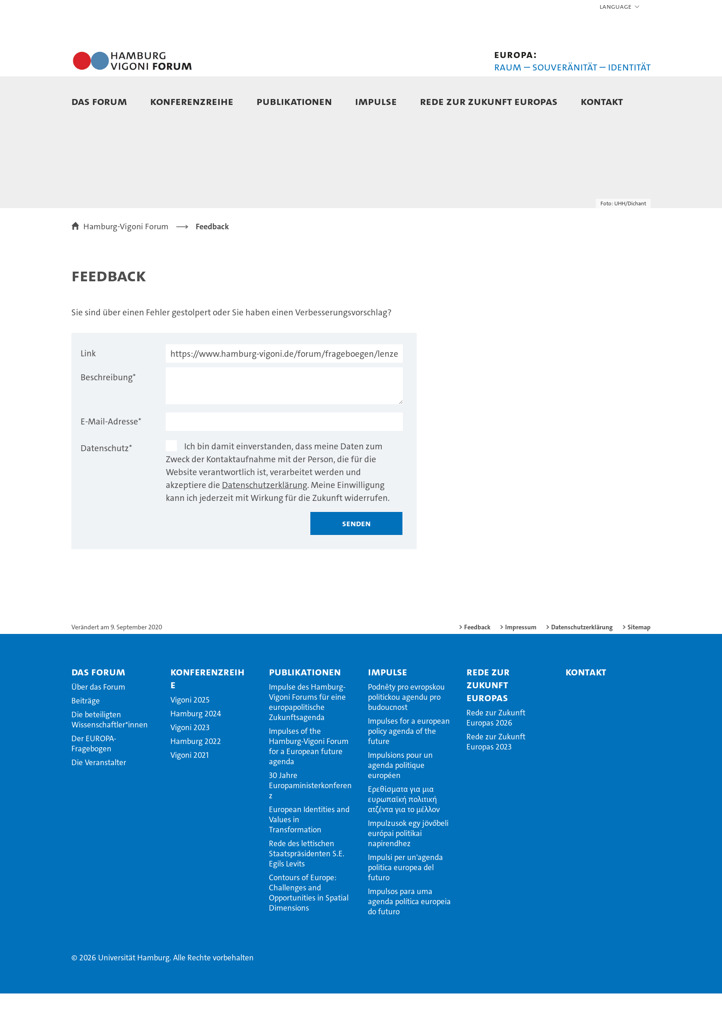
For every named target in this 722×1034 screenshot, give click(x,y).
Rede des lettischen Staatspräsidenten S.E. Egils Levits (306, 894)
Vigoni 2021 (189, 795)
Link (88, 394)
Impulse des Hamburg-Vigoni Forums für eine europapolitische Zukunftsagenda (307, 742)
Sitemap (639, 667)
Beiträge (85, 741)
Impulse (376, 101)
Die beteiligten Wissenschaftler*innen (109, 760)
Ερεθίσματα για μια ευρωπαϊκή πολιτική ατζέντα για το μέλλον (404, 840)
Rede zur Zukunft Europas (489, 101)
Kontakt (602, 101)
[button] (620, 7)
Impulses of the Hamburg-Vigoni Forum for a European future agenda (309, 787)
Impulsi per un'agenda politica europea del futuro (405, 908)
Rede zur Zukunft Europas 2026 (495, 758)
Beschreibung (108, 418)
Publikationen (294, 101)
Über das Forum (98, 727)
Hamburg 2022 (195, 782)
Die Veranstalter (98, 803)
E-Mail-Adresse (111, 462)
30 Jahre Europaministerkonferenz (310, 826)
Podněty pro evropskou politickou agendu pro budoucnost (406, 737)
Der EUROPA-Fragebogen (93, 784)
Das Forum (99, 101)
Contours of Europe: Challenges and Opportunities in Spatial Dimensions (309, 933)
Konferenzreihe (191, 101)
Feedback (477, 667)
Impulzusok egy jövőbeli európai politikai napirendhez (408, 874)
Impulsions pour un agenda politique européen (400, 805)
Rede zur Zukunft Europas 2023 (495, 782)
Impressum (520, 667)
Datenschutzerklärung (264, 525)
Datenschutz (106, 488)
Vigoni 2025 (190, 740)
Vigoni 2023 (190, 768)
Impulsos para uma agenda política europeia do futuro (409, 942)
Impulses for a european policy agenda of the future (409, 771)
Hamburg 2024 (195, 754)
